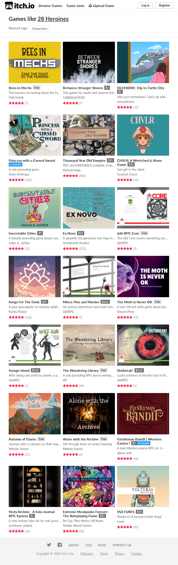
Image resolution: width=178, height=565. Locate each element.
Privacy (119, 553)
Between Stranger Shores (83, 88)
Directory (87, 553)
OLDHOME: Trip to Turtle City (140, 88)
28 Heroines (53, 18)
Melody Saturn (19, 449)
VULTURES (125, 512)
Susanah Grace (127, 174)
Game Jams (75, 5)
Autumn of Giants (22, 439)
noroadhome (125, 101)
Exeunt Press (125, 311)
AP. (65, 380)
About (74, 545)
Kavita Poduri (18, 311)
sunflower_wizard (20, 525)
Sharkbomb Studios (76, 243)
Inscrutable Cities (22, 233)
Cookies (136, 553)
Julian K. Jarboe (19, 243)
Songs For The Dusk (24, 302)
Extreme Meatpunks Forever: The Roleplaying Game (85, 514)
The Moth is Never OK (134, 302)
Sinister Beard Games (77, 525)
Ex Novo (69, 233)
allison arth (124, 453)
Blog (102, 545)
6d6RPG (122, 243)
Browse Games (50, 5)
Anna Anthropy (19, 174)
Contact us (122, 545)
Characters (39, 28)
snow (120, 521)
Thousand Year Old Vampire (84, 160)
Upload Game (101, 5)
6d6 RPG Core (128, 233)
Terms (104, 553)
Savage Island (19, 370)
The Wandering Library (80, 370)
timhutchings (72, 170)
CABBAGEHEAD (74, 97)
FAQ (89, 545)
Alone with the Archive (81, 439)
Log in (145, 5)
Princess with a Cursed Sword (32, 160)
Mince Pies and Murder (81, 302)
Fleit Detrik (16, 97)
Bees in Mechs (20, 88)
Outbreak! (125, 370)
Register (164, 5)
